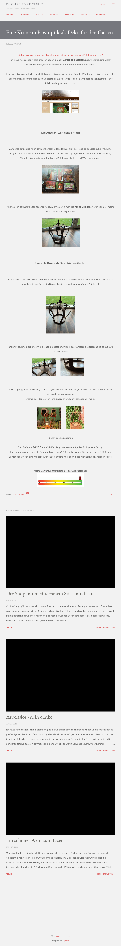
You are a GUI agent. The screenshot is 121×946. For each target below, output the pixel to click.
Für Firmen (54, 14)
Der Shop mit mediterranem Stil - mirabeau (50, 593)
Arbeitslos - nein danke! (30, 716)
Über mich (25, 14)
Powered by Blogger (60, 936)
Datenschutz (101, 14)
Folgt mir (39, 14)
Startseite (10, 14)
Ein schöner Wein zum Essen (35, 840)
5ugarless (66, 941)
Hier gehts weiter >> (105, 627)
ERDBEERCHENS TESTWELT (24, 4)
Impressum (85, 14)
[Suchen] (102, 4)
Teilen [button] (109, 494)
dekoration (18, 494)
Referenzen (69, 14)
